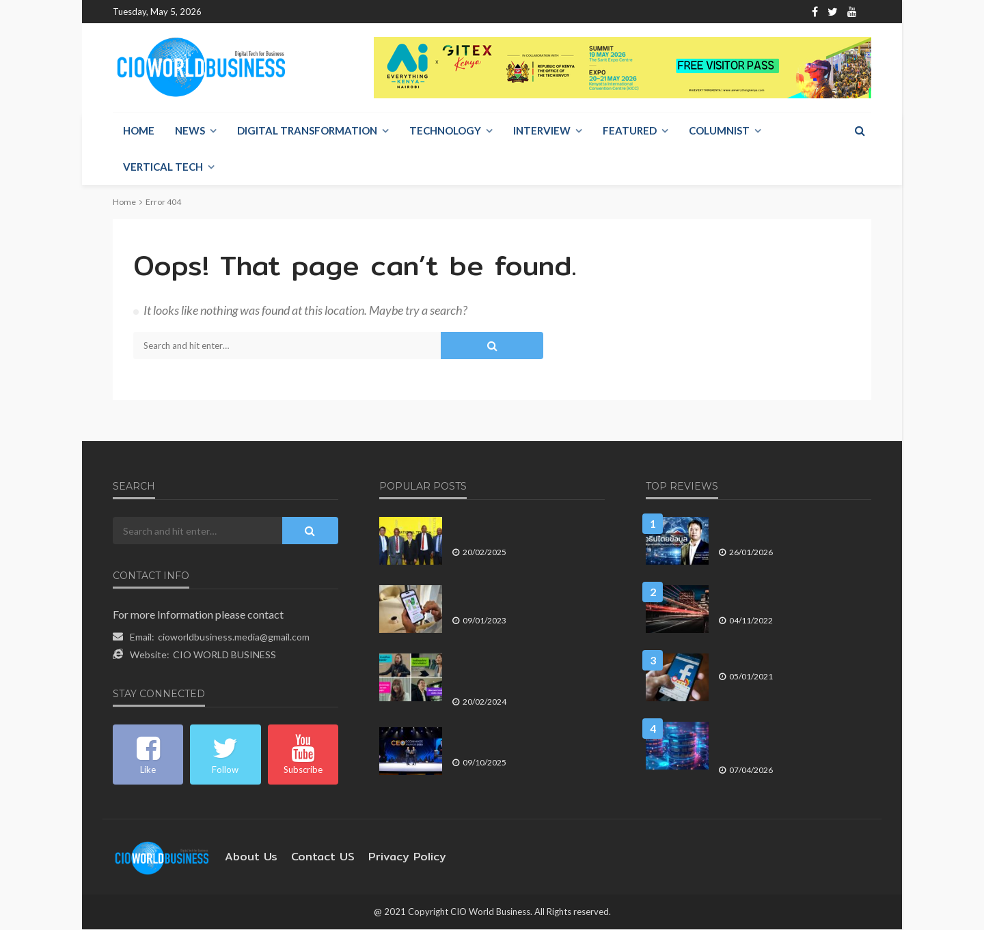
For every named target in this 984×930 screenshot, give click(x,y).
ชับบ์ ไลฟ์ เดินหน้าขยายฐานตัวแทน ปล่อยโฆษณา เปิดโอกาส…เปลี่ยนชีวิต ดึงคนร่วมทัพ (528, 672)
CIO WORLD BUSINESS (224, 655)
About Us (272, 12)
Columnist (719, 131)
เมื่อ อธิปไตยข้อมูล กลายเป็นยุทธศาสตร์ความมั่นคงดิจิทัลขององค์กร (792, 529)
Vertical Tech (163, 167)
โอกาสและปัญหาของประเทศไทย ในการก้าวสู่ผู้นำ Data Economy (794, 598)
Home (226, 12)
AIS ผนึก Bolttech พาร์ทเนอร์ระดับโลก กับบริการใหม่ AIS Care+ (523, 598)
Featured (630, 131)
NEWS (190, 131)
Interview (542, 131)
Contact (321, 12)
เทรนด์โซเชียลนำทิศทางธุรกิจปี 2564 (788, 660)
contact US (312, 857)
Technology (445, 131)
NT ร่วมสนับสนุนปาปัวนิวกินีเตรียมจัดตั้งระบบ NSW (526, 529)
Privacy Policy (387, 857)
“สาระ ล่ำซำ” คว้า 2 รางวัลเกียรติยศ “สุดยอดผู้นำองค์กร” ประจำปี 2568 (525, 740)
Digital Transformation (307, 131)
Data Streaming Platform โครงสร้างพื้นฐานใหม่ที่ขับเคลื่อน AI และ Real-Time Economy (791, 740)
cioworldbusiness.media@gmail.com (234, 637)
